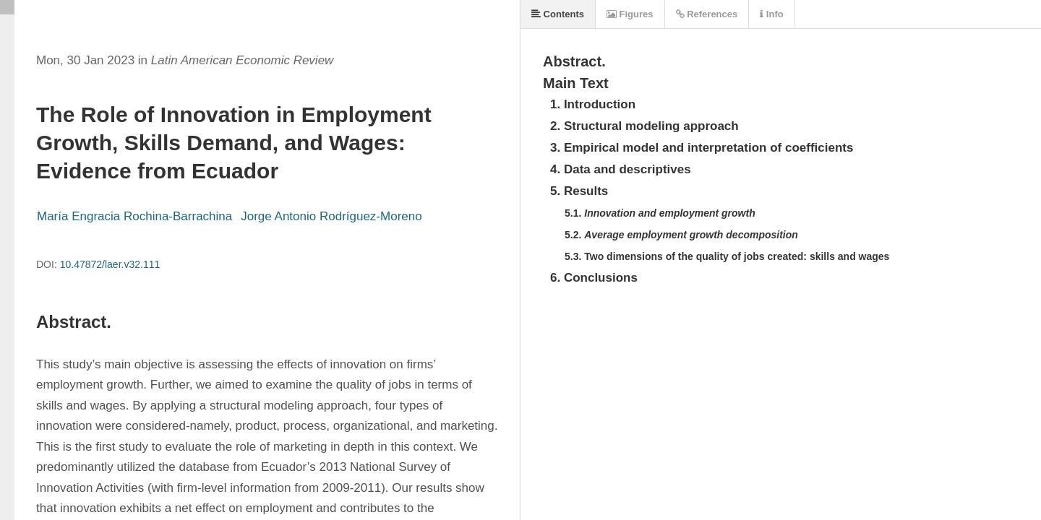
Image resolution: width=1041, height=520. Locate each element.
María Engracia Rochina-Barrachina (134, 216)
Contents (557, 14)
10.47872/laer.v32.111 (110, 264)
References (707, 14)
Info (771, 14)
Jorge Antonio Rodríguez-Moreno (331, 216)
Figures (630, 14)
